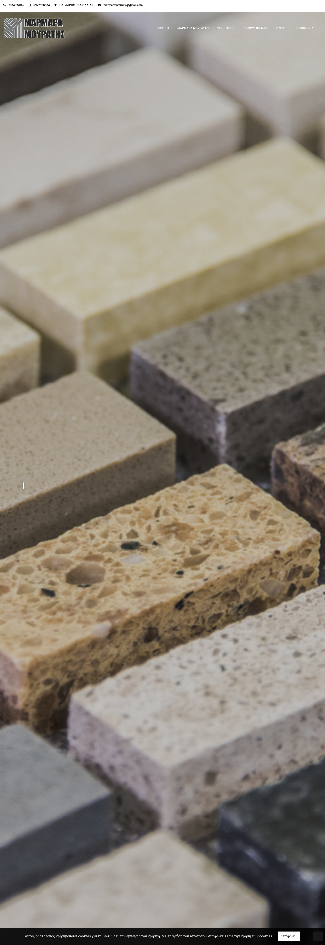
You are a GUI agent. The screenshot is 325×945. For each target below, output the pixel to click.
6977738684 (41, 5)
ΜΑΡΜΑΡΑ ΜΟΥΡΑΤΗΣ (193, 28)
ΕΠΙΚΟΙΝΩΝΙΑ (304, 28)
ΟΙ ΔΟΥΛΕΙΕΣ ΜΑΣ (255, 28)
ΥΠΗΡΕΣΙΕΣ (225, 28)
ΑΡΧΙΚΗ (163, 28)
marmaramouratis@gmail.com (123, 5)
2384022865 (16, 5)
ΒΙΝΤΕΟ (281, 28)
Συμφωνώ (289, 936)
